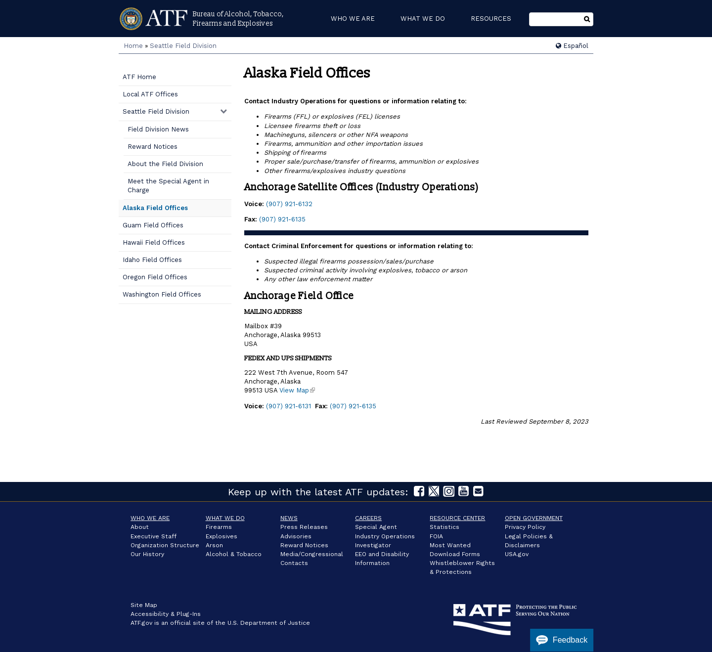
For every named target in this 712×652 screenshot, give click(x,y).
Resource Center (457, 518)
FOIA (436, 536)
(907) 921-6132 (289, 204)
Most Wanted (450, 545)
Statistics (444, 526)
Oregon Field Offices (155, 277)
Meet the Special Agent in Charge (168, 185)
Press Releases (304, 526)
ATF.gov (141, 622)
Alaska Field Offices (155, 208)
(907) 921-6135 (282, 219)
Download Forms (455, 554)
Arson (214, 545)
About (140, 526)
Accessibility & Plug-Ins (166, 613)
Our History (147, 554)
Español (572, 45)
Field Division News (158, 129)
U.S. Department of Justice (268, 622)
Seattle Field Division (183, 45)
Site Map (144, 605)
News (289, 518)
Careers (368, 518)
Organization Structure (165, 545)
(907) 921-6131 (288, 406)
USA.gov (517, 554)
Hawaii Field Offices (154, 242)
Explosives (221, 536)
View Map (297, 390)
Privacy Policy (525, 526)
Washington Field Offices (162, 294)
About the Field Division (165, 164)
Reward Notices (153, 146)
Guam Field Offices (153, 225)
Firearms (219, 526)
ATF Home (139, 77)
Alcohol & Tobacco (234, 554)
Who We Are (150, 518)
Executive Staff (154, 536)
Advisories (296, 536)
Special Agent (376, 526)
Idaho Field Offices (152, 259)
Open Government (534, 518)
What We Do (225, 518)
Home (133, 45)
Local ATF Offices (150, 94)
